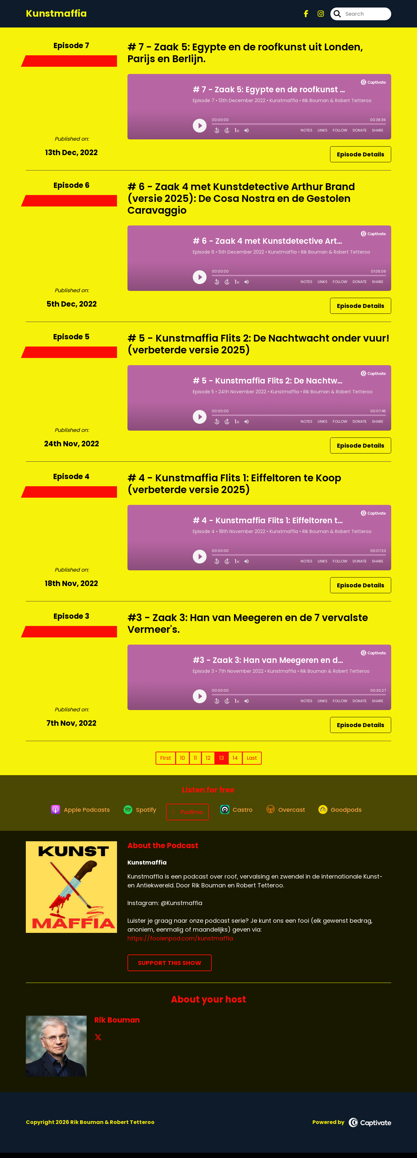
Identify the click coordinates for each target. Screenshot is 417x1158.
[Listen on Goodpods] (347, 817)
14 (235, 763)
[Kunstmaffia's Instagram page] (317, 16)
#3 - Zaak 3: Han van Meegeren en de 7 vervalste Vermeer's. (247, 628)
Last (252, 763)
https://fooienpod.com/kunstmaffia (180, 943)
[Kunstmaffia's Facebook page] (306, 16)
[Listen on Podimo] (185, 817)
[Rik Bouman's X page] (98, 1043)
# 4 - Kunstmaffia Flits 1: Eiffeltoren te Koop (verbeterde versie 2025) (234, 489)
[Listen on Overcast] (288, 817)
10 (182, 763)
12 (208, 763)
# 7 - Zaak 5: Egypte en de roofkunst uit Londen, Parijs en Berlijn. (245, 58)
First (165, 763)
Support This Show (169, 968)
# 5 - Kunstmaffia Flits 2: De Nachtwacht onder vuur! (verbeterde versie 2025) (258, 349)
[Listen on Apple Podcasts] (71, 817)
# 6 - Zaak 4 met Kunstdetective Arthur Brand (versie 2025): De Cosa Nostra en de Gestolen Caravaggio (241, 203)
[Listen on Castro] (235, 817)
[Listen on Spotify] (134, 817)
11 (195, 763)
